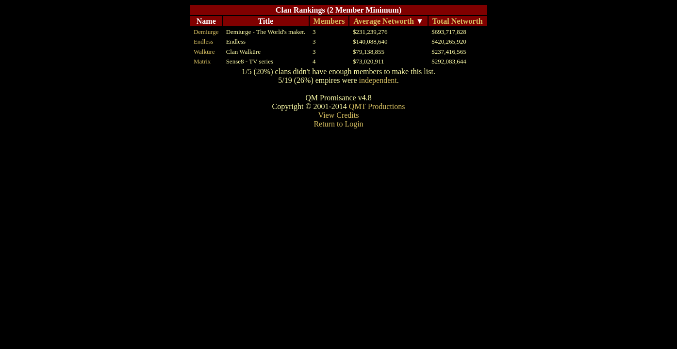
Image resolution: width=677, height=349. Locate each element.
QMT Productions (377, 106)
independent (377, 80)
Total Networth (457, 21)
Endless (203, 41)
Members (329, 21)
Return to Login (338, 124)
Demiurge (206, 31)
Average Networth (383, 21)
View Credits (338, 115)
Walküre (204, 51)
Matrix (202, 61)
